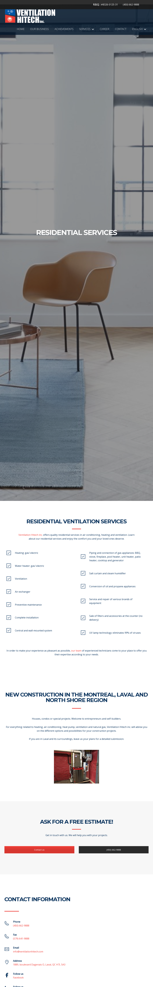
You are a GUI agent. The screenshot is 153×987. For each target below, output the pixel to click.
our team (76, 650)
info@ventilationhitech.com (28, 951)
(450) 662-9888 (131, 4)
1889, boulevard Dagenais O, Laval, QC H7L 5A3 (39, 964)
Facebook (18, 977)
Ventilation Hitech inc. (30, 534)
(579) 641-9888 (21, 938)
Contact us (39, 849)
